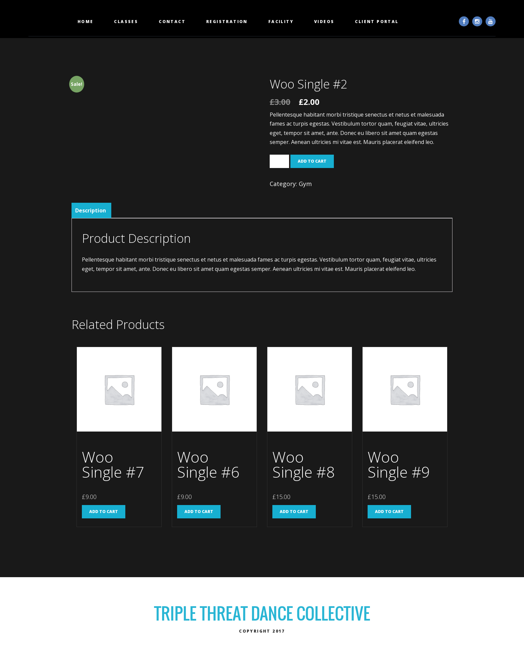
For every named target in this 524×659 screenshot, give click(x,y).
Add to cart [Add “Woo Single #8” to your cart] (294, 511)
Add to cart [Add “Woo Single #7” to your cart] (103, 511)
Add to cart (312, 161)
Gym (305, 184)
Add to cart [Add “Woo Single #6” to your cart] (198, 511)
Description (90, 210)
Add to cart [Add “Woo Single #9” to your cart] (389, 511)
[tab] (90, 210)
